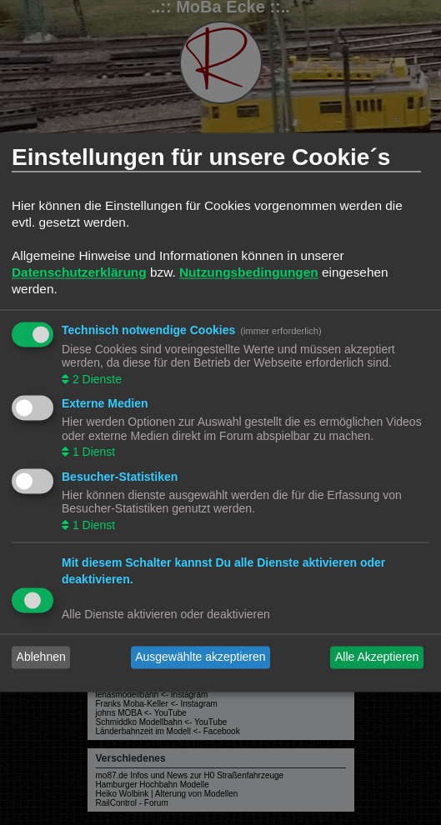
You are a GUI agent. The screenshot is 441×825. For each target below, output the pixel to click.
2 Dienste (95, 379)
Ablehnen (41, 657)
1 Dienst (92, 452)
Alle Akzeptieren (376, 657)
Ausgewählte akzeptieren (200, 657)
